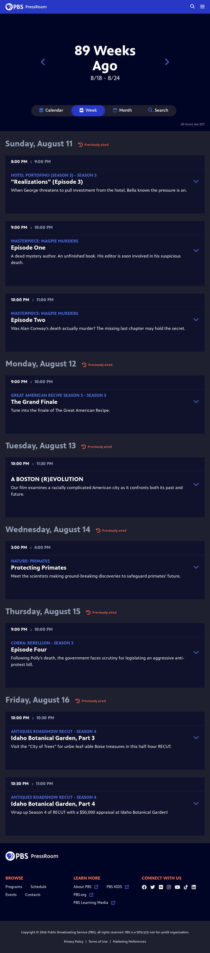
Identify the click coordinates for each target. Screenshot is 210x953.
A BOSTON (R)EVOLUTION (47, 479)
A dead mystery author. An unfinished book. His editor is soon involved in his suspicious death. (99, 252)
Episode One (28, 247)
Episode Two (28, 320)
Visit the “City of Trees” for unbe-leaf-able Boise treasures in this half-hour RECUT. (99, 739)
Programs (13, 886)
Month (122, 110)
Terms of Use (98, 941)
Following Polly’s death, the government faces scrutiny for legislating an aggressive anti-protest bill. (99, 654)
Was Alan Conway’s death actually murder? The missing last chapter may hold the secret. (99, 321)
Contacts (32, 894)
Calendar (51, 110)
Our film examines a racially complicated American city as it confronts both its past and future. (99, 486)
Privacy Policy (73, 941)
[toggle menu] (202, 6)
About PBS (86, 886)
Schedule (38, 886)
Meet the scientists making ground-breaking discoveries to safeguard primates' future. (99, 569)
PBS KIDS (118, 886)
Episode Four (29, 649)
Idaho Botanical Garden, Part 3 (53, 738)
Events (11, 894)
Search (158, 110)
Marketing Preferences (129, 941)
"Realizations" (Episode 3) (47, 181)
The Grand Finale (34, 402)
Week (88, 110)
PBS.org (83, 894)
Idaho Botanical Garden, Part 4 (53, 803)
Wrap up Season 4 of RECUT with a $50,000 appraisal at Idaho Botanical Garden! (99, 805)
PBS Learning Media (94, 902)
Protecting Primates (38, 567)
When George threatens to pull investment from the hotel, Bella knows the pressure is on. (99, 183)
